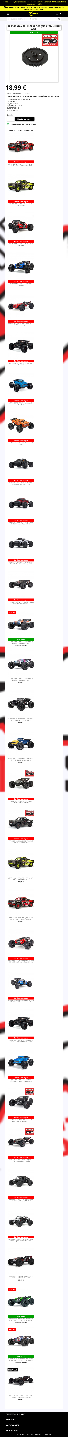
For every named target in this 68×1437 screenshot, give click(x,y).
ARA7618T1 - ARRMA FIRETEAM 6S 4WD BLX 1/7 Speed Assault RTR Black (20, 1200)
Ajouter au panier (24, 119)
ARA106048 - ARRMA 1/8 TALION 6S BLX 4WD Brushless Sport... (20, 324)
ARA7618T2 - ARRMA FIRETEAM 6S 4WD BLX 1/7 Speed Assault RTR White (20, 1239)
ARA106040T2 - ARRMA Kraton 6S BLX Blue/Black (21, 284)
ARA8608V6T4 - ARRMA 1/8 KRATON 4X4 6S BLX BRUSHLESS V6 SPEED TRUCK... (21, 1359)
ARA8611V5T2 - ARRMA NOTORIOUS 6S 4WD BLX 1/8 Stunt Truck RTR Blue (21, 1080)
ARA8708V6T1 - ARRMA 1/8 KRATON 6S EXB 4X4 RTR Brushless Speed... (21, 1276)
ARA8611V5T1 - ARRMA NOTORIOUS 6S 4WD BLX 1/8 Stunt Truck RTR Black (21, 1040)
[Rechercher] (34, 19)
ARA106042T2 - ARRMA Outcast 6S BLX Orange (21, 443)
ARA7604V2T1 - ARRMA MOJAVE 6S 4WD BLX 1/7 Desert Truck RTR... (21, 878)
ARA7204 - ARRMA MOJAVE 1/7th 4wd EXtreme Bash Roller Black (21, 841)
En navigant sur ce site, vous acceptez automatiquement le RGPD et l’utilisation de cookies (35, 8)
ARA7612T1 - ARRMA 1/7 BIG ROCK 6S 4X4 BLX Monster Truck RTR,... (21, 483)
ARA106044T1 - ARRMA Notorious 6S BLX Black (20, 363)
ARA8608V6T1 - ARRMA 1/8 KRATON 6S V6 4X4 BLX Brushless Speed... (21, 642)
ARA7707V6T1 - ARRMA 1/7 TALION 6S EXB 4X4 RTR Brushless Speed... (21, 1396)
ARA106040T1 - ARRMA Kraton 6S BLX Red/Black (21, 244)
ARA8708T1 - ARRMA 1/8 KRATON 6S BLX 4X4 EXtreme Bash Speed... (21, 602)
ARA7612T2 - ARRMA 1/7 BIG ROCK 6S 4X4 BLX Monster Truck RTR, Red (21, 523)
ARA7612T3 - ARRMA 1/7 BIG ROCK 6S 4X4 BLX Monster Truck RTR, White (21, 562)
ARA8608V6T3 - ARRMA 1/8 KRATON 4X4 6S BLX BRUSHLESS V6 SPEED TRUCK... (21, 1319)
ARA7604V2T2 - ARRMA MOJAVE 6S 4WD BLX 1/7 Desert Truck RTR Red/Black (21, 918)
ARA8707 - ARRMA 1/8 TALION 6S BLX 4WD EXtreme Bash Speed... (21, 1160)
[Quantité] (9, 119)
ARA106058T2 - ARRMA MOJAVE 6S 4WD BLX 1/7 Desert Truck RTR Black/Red (20, 164)
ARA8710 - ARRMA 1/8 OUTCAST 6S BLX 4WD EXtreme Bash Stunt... (21, 1120)
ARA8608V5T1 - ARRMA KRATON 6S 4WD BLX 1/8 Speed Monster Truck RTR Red (21, 961)
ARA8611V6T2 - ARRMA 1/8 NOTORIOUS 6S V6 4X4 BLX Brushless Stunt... (21, 759)
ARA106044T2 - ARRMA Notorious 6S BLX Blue (20, 403)
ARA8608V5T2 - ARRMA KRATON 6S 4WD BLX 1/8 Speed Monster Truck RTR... (21, 1001)
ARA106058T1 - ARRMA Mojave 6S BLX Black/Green (21, 204)
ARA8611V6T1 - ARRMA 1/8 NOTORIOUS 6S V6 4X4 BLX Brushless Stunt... (21, 719)
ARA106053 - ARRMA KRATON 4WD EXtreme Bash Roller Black (21, 801)
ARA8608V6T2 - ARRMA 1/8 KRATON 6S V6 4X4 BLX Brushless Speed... (21, 679)
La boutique (12, 1430)
